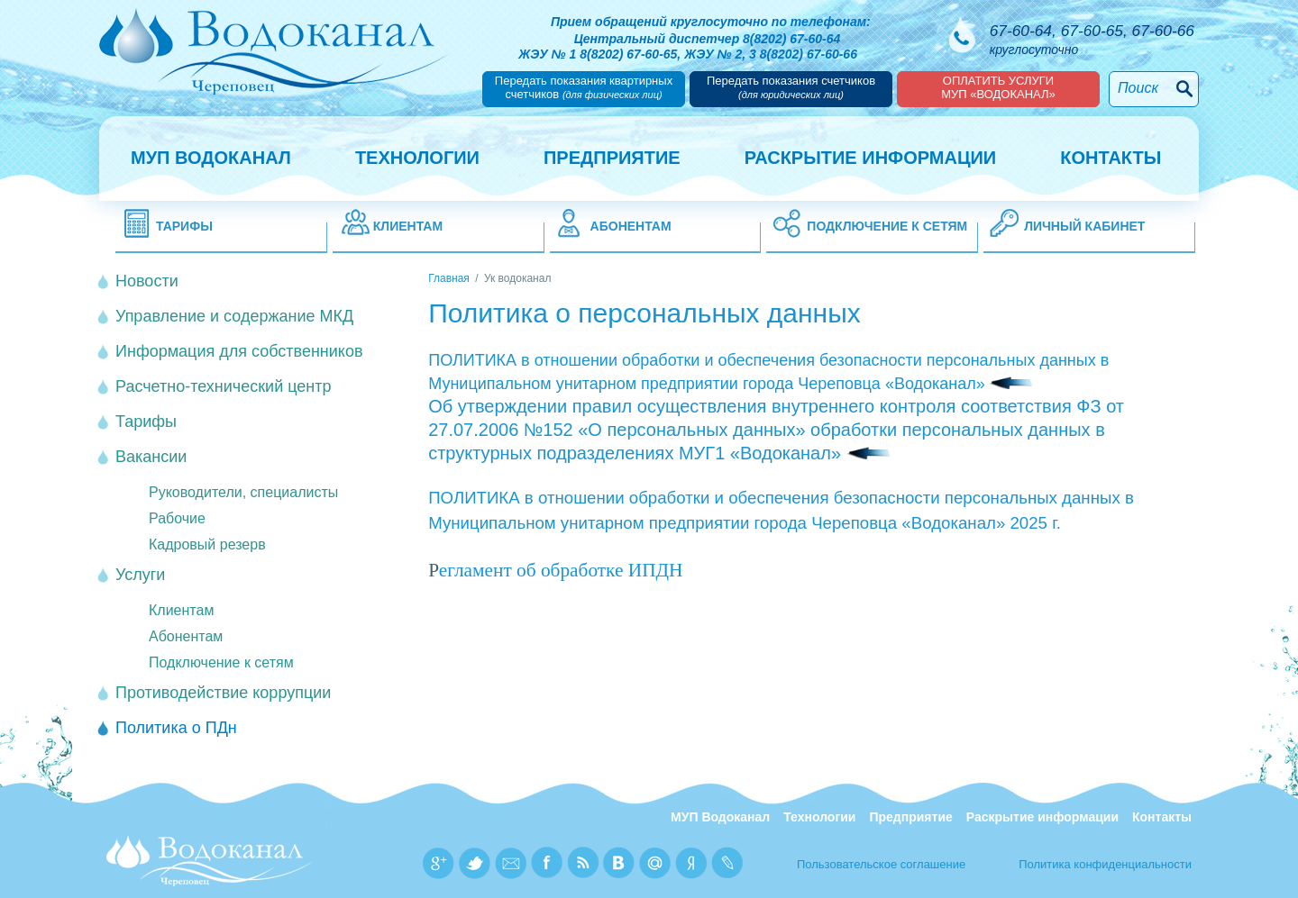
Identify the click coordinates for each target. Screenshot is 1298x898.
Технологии (417, 158)
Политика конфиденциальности (1105, 864)
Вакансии (151, 457)
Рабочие (177, 518)
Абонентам (631, 226)
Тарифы (184, 226)
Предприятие (612, 158)
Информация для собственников (238, 351)
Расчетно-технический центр (223, 386)
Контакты (1110, 158)
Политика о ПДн (176, 728)
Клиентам (408, 226)
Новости (146, 281)
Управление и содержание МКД (234, 316)
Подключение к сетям (887, 226)
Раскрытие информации (871, 158)
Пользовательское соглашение (881, 864)
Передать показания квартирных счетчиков (583, 87)
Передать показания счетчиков (791, 87)
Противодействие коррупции (223, 693)
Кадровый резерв (207, 544)
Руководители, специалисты (243, 492)
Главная (449, 278)
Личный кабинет (1084, 226)
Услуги (140, 575)
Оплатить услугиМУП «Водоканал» (998, 87)
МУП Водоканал (211, 158)
